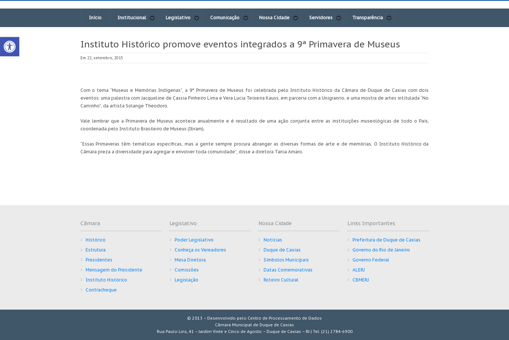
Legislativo (182, 18)
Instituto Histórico (106, 280)
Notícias (273, 240)
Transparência (372, 18)
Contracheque (101, 290)
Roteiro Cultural (281, 280)
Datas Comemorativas (288, 270)
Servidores (325, 18)
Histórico (96, 240)
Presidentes (99, 260)
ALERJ (359, 270)
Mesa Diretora (190, 260)
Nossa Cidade (278, 18)
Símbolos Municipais (286, 260)
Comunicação (229, 18)
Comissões (187, 270)
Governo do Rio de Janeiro (381, 250)
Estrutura (96, 250)
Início (95, 17)
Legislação (186, 280)
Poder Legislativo (194, 240)
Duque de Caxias (282, 250)
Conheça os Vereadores (200, 250)
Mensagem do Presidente (114, 270)
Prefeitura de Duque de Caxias (386, 240)
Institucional (136, 18)
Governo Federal (371, 260)
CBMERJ (361, 280)
